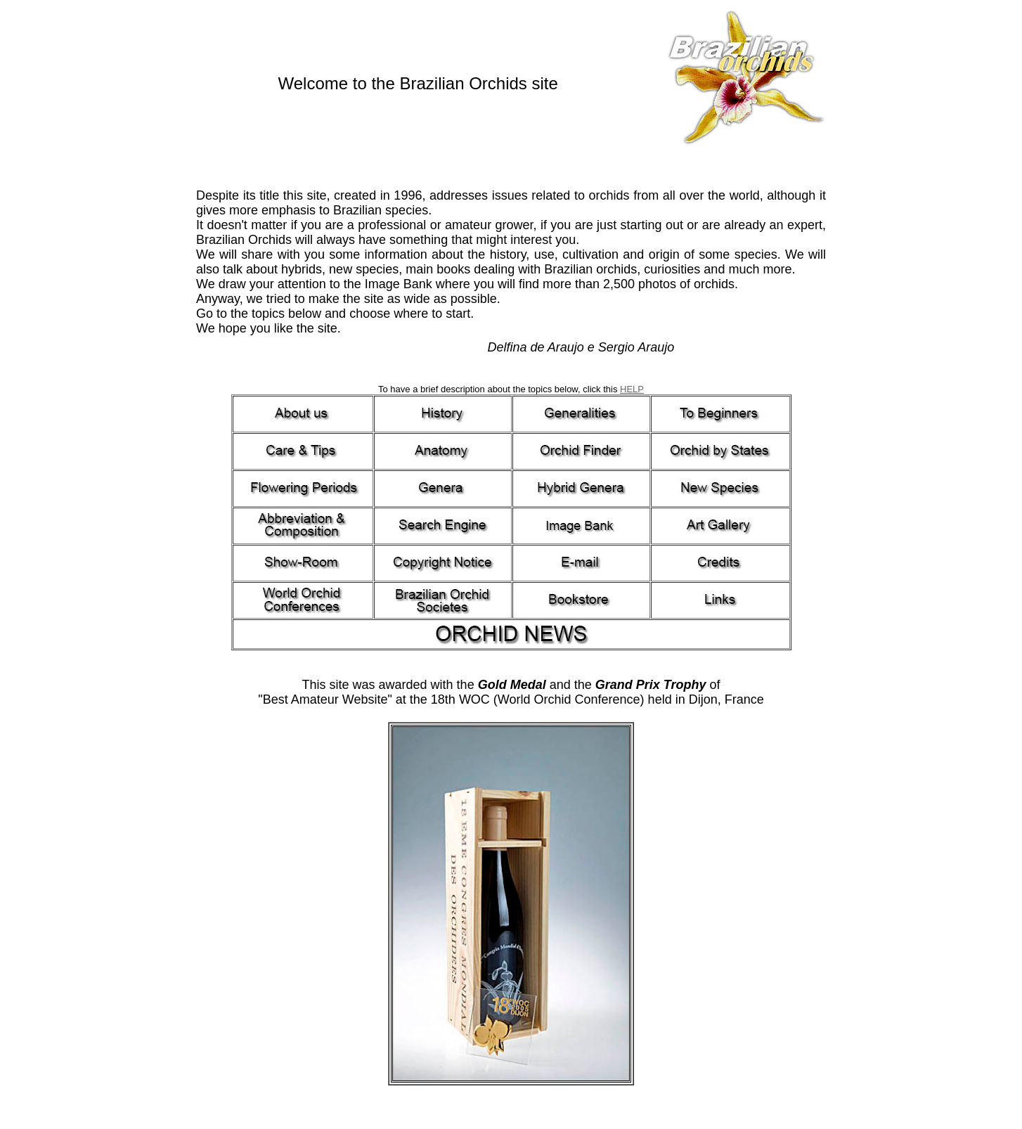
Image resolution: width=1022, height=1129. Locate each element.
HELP (632, 389)
